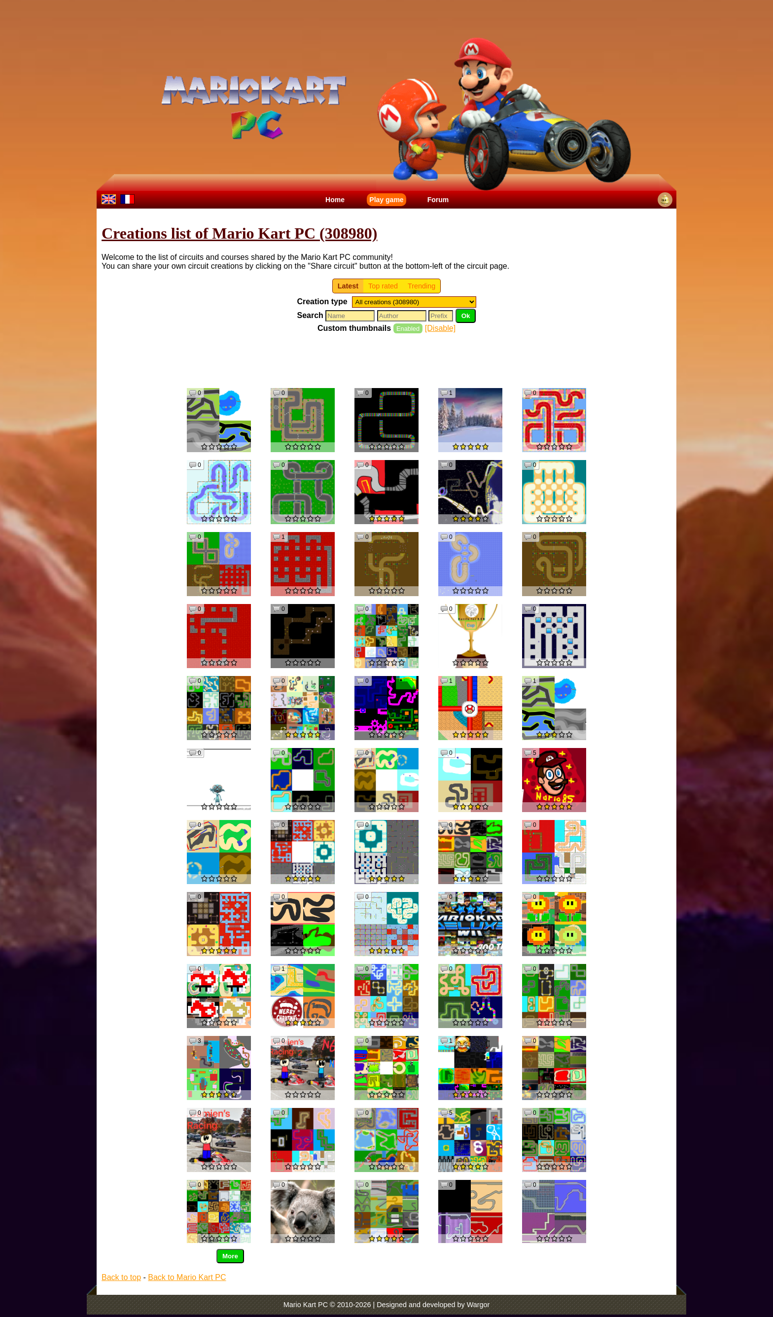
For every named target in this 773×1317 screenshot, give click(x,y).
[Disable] (440, 328)
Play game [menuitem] (386, 200)
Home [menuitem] (335, 200)
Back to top (121, 1277)
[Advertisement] (386, 360)
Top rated (383, 286)
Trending (421, 286)
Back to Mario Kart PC (187, 1277)
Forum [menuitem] (438, 200)
